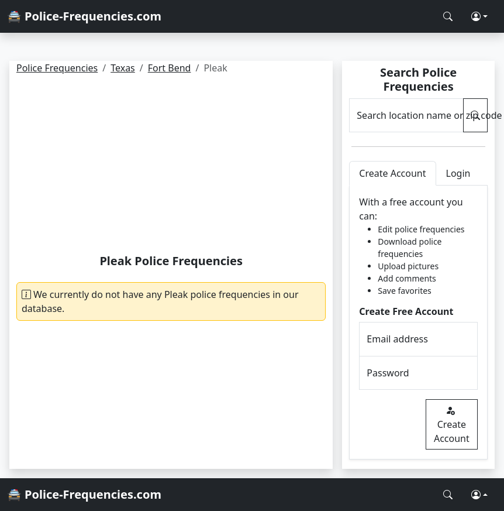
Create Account (452, 424)
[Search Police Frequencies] (448, 16)
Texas (123, 67)
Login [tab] (458, 173)
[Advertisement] (171, 166)
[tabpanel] (418, 322)
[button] (479, 16)
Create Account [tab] (392, 173)
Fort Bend (169, 67)
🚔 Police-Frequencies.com (84, 16)
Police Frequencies (57, 67)
